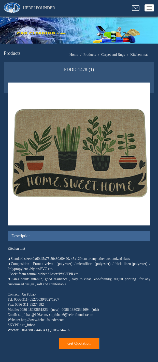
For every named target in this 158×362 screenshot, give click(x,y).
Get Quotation (79, 343)
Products (89, 55)
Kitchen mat (139, 55)
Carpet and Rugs (113, 55)
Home (73, 55)
